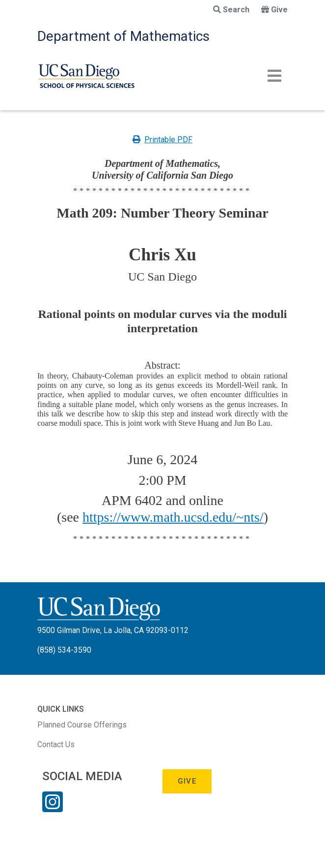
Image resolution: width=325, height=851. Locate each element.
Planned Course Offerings (82, 724)
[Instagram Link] (52, 808)
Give (274, 9)
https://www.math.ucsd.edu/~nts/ (173, 517)
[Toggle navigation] (274, 75)
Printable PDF (162, 139)
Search (231, 9)
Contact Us (56, 744)
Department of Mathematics (123, 36)
